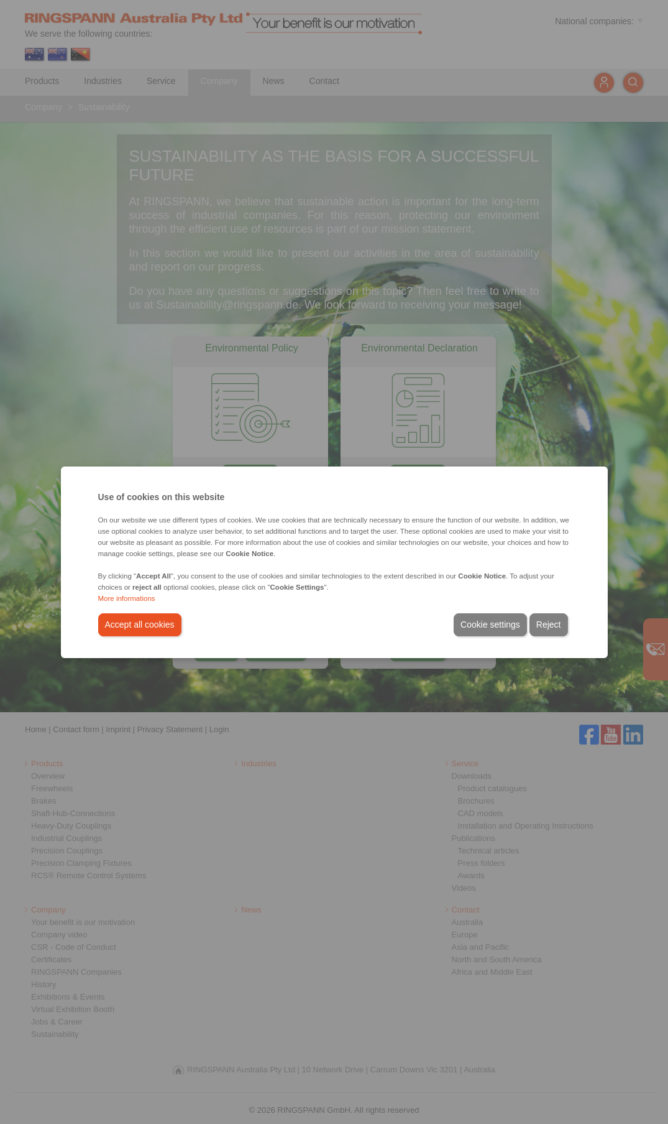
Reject (548, 624)
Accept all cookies (140, 624)
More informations (126, 598)
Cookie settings (490, 624)
